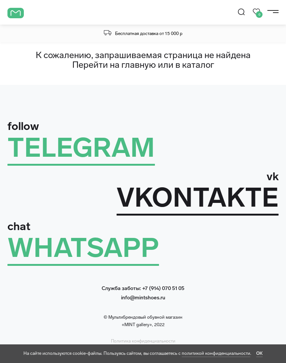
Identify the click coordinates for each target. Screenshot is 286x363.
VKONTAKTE (198, 197)
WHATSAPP (83, 248)
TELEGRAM (81, 147)
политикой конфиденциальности (216, 353)
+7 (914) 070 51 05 (163, 288)
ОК (259, 353)
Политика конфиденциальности (143, 341)
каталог (198, 64)
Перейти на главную (114, 64)
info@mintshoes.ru (143, 297)
